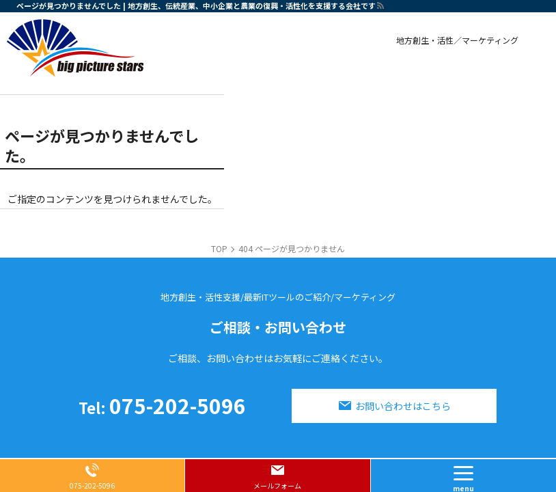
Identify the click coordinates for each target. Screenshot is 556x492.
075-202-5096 (162, 405)
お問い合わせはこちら (403, 406)
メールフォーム (277, 485)
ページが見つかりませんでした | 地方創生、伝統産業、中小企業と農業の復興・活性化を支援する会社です (196, 5)
